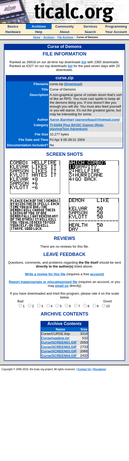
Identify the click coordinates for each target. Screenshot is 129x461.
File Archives (66, 37)
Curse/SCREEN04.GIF (59, 356)
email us (62, 286)
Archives (48, 37)
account (96, 274)
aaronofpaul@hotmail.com (97, 120)
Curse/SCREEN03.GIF (59, 351)
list (84, 62)
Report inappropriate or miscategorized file (43, 282)
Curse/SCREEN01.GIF (59, 342)
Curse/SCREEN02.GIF (59, 347)
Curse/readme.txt (55, 338)
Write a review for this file (45, 274)
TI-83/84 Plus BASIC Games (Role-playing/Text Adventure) (77, 127)
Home (37, 37)
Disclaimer (99, 369)
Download (73, 84)
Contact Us (84, 369)
